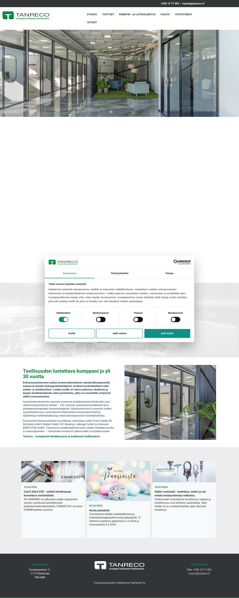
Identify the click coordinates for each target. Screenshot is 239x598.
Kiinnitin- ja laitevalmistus (137, 14)
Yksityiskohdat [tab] (119, 273)
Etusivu (92, 14)
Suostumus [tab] (70, 273)
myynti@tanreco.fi (193, 3)
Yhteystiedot (183, 14)
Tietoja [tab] (169, 273)
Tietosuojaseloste (104, 582)
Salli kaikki (167, 333)
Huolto (165, 14)
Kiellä (71, 333)
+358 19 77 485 (170, 3)
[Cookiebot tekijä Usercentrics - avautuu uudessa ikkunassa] (176, 262)
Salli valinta (119, 333)
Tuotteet (108, 14)
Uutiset (92, 22)
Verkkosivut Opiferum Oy (130, 582)
